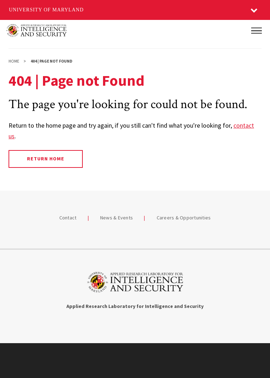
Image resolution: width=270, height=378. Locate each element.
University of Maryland (46, 9)
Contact (68, 217)
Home (14, 61)
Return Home (45, 158)
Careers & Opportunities (184, 217)
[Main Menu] (256, 30)
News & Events (116, 217)
